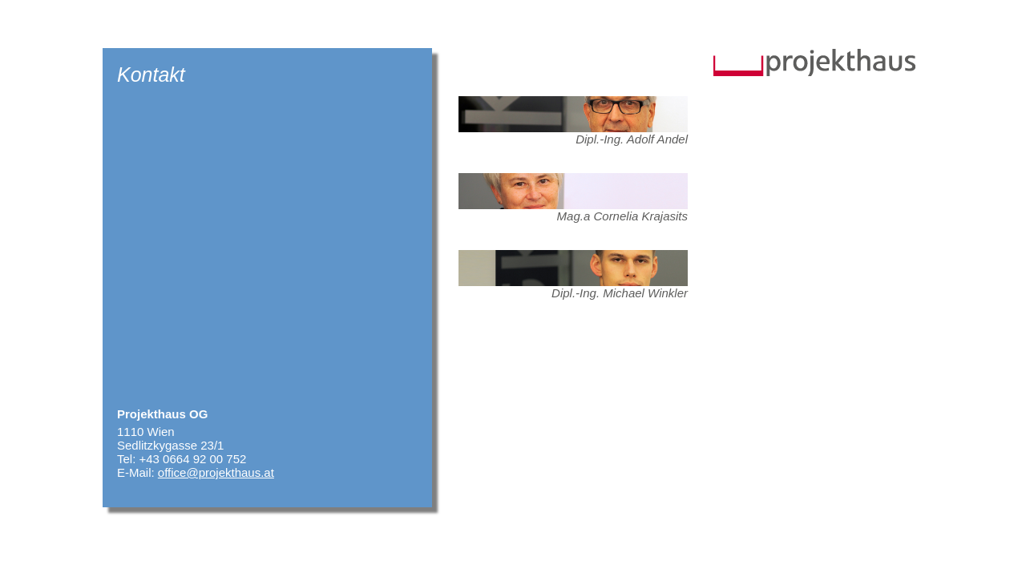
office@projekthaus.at (216, 472)
